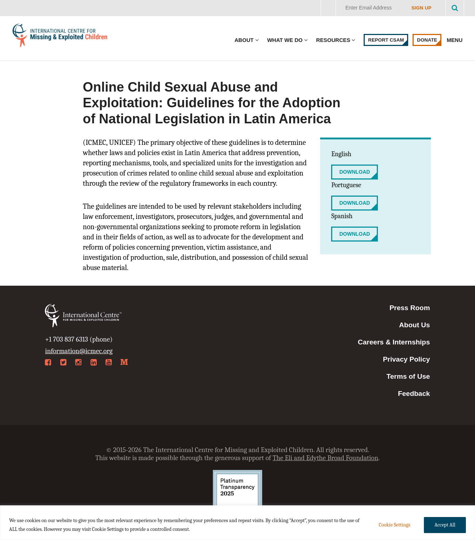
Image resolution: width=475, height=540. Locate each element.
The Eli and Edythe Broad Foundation (325, 458)
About (243, 40)
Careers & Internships (394, 342)
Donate (427, 40)
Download (354, 172)
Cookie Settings (394, 525)
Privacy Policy (406, 359)
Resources (333, 40)
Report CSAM (386, 40)
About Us (414, 325)
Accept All (444, 525)
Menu (455, 40)
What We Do (285, 40)
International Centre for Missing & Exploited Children (60, 37)
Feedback (414, 393)
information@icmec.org (78, 351)
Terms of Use (408, 376)
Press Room (410, 308)
